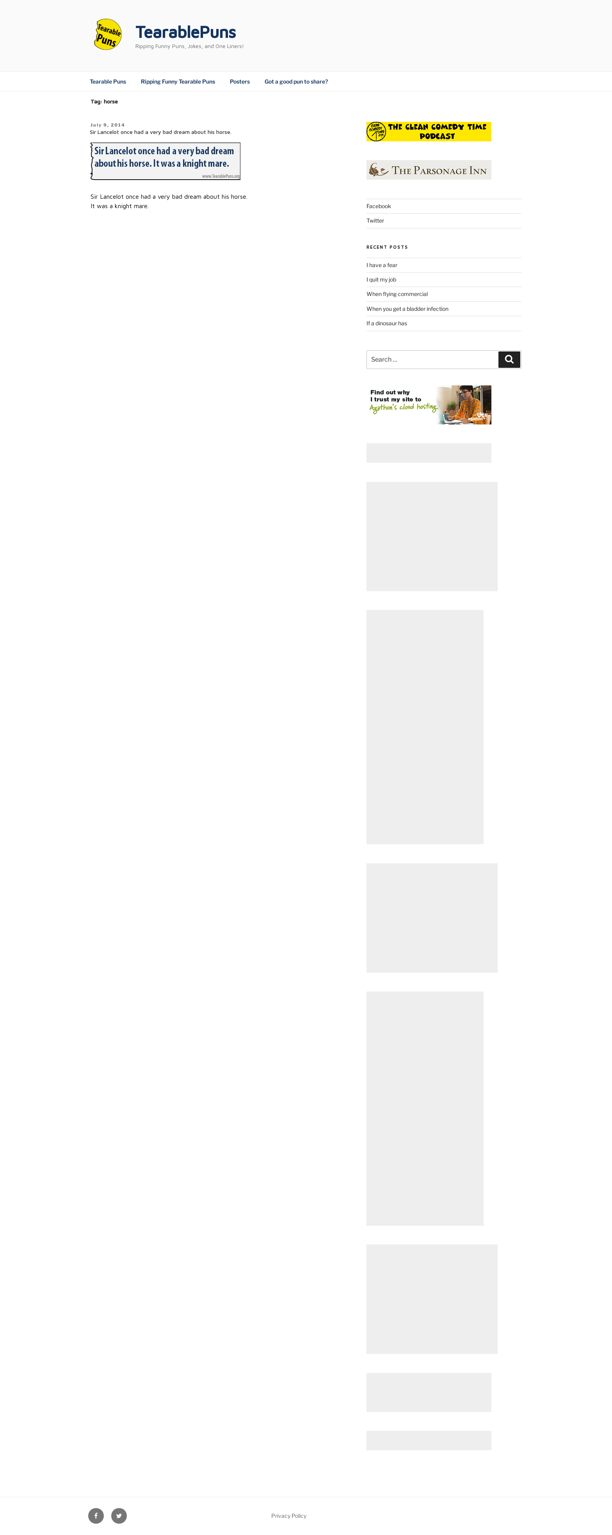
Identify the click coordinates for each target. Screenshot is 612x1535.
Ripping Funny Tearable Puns (178, 81)
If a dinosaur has (386, 323)
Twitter (375, 220)
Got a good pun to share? (296, 81)
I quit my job (381, 279)
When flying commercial (397, 294)
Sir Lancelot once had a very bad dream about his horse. (160, 131)
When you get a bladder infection (407, 308)
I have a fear (381, 265)
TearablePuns (185, 31)
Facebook (378, 206)
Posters (240, 81)
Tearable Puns (108, 81)
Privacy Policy (288, 1515)
